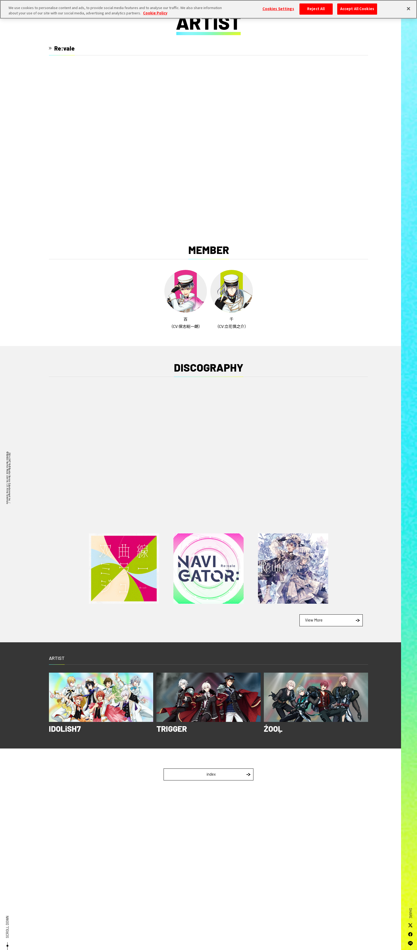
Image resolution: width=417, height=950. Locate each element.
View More (332, 620)
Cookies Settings (278, 8)
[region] (208, 9)
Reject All (316, 8)
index (229, 774)
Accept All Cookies (357, 8)
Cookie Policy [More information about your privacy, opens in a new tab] (155, 13)
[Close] (408, 8)
